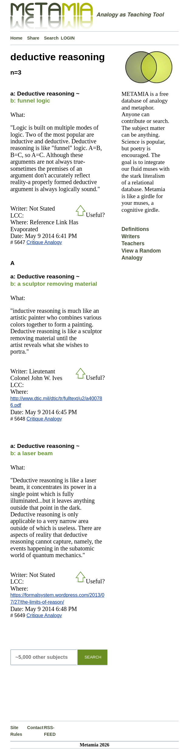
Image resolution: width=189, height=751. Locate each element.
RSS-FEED (50, 731)
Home (16, 38)
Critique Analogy (44, 242)
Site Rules (16, 731)
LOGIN (68, 38)
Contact (35, 727)
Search (51, 38)
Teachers (133, 243)
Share (33, 38)
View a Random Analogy (141, 254)
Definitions (135, 229)
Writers (131, 236)
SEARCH (92, 657)
